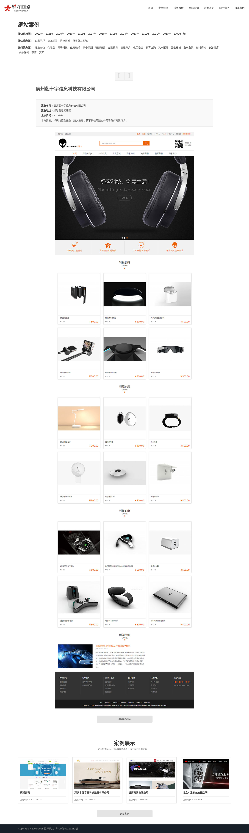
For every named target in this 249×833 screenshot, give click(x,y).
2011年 (156, 33)
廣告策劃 (88, 47)
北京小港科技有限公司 (195, 792)
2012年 (146, 33)
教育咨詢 (151, 47)
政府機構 (75, 47)
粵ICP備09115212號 (66, 828)
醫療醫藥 (100, 47)
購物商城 (65, 40)
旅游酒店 (214, 47)
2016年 (103, 33)
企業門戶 (40, 40)
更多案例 (124, 813)
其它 (41, 52)
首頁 (150, 7)
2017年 (92, 33)
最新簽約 (209, 7)
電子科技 (63, 47)
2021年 (50, 33)
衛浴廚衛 (201, 47)
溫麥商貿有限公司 (138, 792)
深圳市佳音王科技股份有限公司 (91, 792)
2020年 (60, 33)
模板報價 (179, 7)
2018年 (82, 33)
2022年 (39, 33)
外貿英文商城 (80, 40)
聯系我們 (240, 7)
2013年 (135, 33)
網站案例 (194, 7)
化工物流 (138, 47)
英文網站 (52, 40)
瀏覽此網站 (124, 719)
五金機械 (176, 47)
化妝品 (51, 47)
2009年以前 (180, 33)
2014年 (124, 33)
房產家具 (126, 47)
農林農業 (188, 47)
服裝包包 (40, 47)
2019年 (71, 33)
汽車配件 (163, 47)
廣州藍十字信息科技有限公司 (70, 105)
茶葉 (34, 52)
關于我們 (224, 7)
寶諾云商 (25, 792)
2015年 (114, 33)
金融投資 (113, 47)
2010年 (167, 33)
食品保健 (24, 52)
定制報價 (163, 7)
